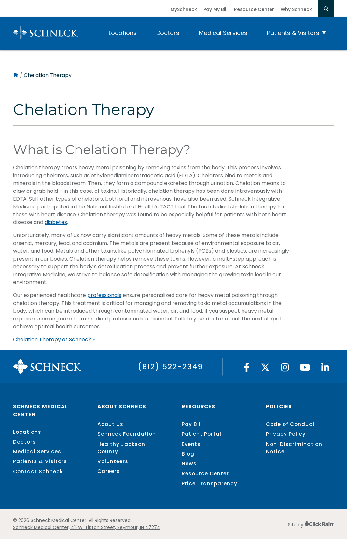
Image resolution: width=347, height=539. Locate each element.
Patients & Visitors (293, 33)
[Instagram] (285, 369)
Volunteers (112, 461)
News (189, 463)
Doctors (167, 33)
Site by (311, 524)
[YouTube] (305, 369)
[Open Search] (326, 8)
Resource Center (254, 9)
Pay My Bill (215, 9)
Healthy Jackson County (121, 448)
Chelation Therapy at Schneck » (54, 339)
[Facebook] (247, 369)
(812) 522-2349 (170, 366)
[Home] (16, 75)
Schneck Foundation (126, 434)
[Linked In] (325, 369)
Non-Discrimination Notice (294, 448)
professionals (104, 295)
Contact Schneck (38, 471)
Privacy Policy (286, 434)
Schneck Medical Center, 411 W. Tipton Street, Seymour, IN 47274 (86, 527)
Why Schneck (296, 9)
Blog (188, 453)
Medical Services (223, 33)
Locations (123, 33)
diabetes (56, 222)
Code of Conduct (290, 424)
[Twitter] (265, 369)
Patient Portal (201, 434)
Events (191, 444)
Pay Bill (192, 424)
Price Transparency (209, 483)
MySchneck (184, 9)
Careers (108, 471)
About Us (110, 424)
